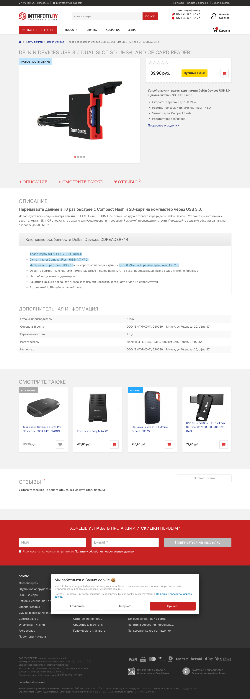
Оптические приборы (87, 618)
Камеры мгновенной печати (38, 601)
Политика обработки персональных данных (152, 624)
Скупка (91, 29)
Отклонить (77, 606)
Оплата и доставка (197, 2)
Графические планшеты (89, 630)
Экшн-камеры (28, 595)
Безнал (132, 29)
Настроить (125, 606)
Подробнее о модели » (163, 125)
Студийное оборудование (36, 589)
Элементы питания (32, 624)
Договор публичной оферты (147, 618)
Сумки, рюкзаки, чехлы (35, 613)
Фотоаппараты (28, 583)
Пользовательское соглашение (149, 630)
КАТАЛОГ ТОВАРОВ (40, 30)
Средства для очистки (88, 624)
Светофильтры (29, 618)
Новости (71, 29)
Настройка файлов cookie (32, 682)
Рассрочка (112, 29)
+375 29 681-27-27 (186, 14)
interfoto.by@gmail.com (67, 2)
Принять (172, 606)
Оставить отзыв (204, 477)
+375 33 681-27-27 (186, 18)
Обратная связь (220, 2)
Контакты (178, 2)
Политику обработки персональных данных (104, 551)
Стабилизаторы (29, 607)
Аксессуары (27, 630)
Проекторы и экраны (33, 636)
